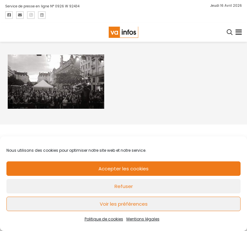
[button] (230, 32)
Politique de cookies (104, 219)
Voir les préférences (124, 204)
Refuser (123, 186)
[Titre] (9, 15)
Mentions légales (143, 219)
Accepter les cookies (123, 168)
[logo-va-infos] (123, 32)
